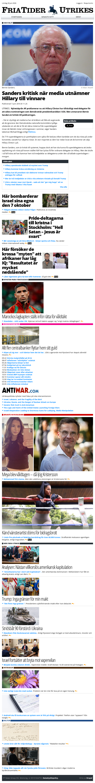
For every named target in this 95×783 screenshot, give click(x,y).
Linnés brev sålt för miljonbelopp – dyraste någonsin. (26, 744)
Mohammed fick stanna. (14, 479)
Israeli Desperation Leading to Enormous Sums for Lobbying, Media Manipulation (38, 410)
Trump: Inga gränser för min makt (25, 598)
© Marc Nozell (87, 87)
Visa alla (63, 187)
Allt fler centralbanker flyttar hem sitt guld (29, 347)
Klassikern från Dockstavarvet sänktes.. (20, 633)
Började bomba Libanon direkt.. (17, 665)
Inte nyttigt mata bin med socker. (18, 691)
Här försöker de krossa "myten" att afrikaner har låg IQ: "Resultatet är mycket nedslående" (21, 260)
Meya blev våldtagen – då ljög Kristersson (30, 474)
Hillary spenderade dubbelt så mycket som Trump (26, 165)
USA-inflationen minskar (17, 384)
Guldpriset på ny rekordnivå (19, 365)
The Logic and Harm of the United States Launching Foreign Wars (31, 408)
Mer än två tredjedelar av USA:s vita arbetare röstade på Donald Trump (35, 178)
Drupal (89, 778)
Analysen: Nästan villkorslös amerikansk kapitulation (37, 567)
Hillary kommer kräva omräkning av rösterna (24, 169)
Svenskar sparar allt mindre (19, 377)
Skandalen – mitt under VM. (15, 321)
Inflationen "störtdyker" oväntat (21, 360)
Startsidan (16, 17)
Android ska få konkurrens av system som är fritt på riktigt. (29, 715)
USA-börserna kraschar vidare (20, 381)
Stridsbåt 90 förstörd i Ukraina (22, 628)
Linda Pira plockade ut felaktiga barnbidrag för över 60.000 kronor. (32, 537)
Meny (78, 17)
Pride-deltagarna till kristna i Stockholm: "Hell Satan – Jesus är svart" (46, 227)
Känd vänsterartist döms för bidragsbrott (29, 532)
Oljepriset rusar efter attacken (20, 372)
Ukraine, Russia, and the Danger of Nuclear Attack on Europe (30, 402)
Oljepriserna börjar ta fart (18, 363)
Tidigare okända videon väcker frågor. (20, 210)
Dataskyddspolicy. (50, 778)
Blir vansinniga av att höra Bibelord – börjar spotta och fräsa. (30, 241)
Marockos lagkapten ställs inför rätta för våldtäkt (34, 316)
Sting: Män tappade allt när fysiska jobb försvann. (25, 768)
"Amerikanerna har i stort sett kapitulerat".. (23, 572)
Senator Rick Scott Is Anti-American (19, 405)
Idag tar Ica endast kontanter (19, 379)
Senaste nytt (47, 17)
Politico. (32, 132)
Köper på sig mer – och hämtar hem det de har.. (24, 352)
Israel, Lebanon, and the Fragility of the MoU (23, 399)
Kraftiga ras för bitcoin (16, 367)
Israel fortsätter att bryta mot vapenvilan (29, 660)
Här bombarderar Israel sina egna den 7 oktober (20, 200)
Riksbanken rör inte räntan (18, 370)
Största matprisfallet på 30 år (19, 358)
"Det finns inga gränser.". (14, 603)
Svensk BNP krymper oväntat (19, 374)
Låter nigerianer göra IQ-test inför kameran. (22, 276)
